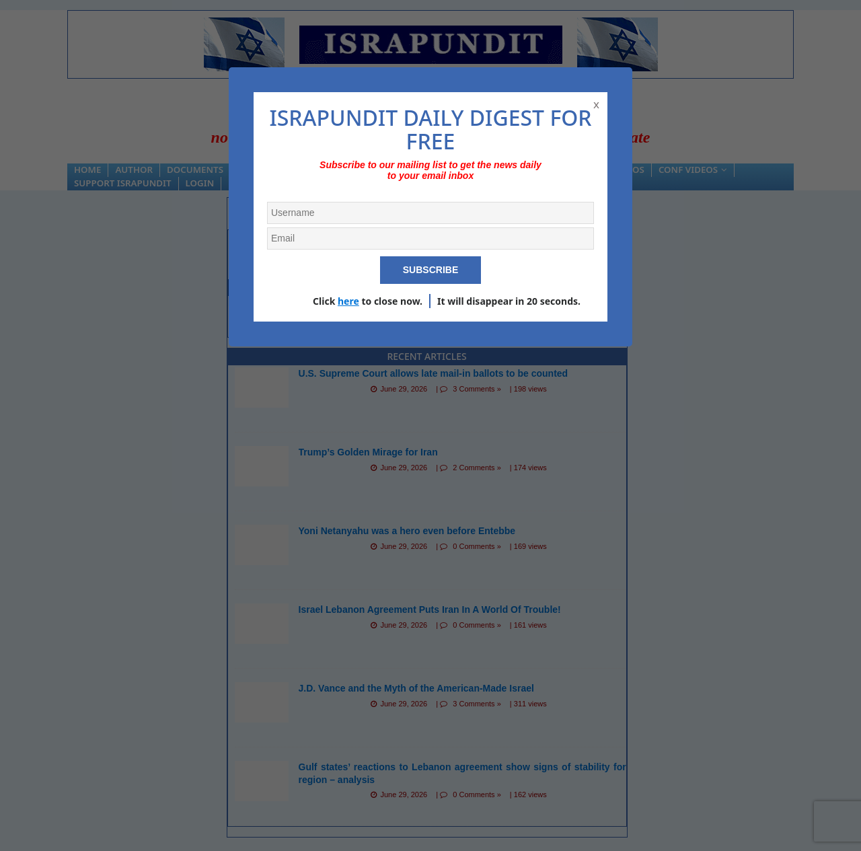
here (348, 301)
